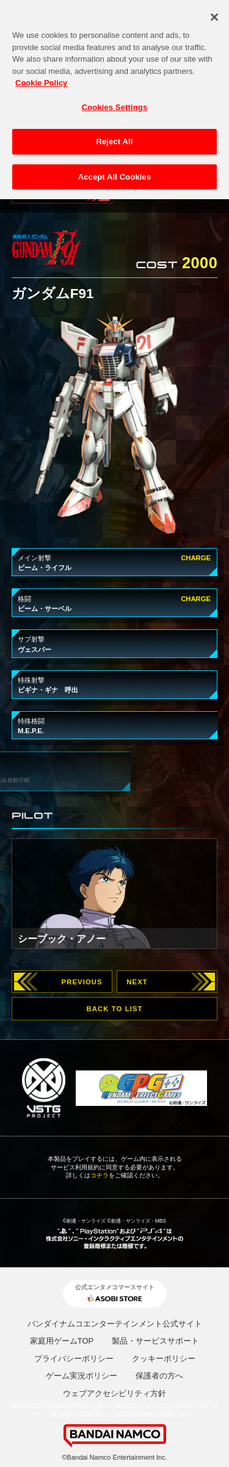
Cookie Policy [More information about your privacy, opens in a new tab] (41, 78)
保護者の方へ (159, 1375)
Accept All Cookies (114, 172)
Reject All (114, 137)
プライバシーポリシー (74, 1358)
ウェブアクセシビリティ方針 (114, 1393)
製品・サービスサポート (155, 1340)
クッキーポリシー (163, 1358)
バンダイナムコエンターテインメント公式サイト (114, 1323)
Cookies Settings (115, 102)
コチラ (99, 1175)
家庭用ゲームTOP (62, 1340)
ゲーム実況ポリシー (81, 1375)
